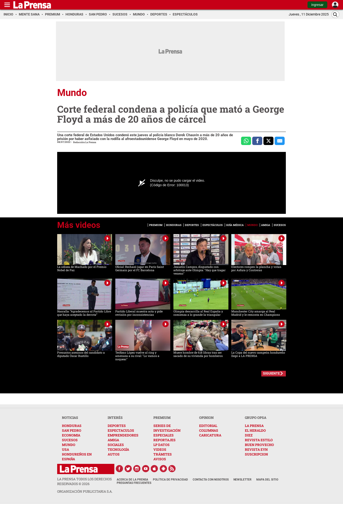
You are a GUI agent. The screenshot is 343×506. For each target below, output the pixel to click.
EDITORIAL (208, 425)
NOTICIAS (70, 417)
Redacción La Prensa (84, 142)
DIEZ (248, 435)
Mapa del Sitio (267, 479)
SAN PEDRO (71, 430)
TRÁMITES (162, 454)
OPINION (206, 417)
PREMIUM (162, 417)
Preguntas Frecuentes (134, 483)
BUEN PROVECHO (259, 444)
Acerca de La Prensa (132, 479)
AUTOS (114, 454)
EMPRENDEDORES (123, 435)
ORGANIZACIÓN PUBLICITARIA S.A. (84, 491)
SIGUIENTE (271, 373)
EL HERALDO (255, 430)
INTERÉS (115, 417)
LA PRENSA (254, 425)
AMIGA (113, 440)
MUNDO (68, 444)
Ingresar (317, 5)
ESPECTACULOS (121, 430)
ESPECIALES (163, 435)
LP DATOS (161, 444)
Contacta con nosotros (211, 479)
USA (65, 449)
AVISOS (159, 459)
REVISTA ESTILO (259, 440)
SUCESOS (70, 440)
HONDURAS (71, 425)
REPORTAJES (164, 440)
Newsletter (242, 479)
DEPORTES (117, 425)
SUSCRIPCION (256, 454)
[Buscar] (335, 14)
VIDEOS (159, 449)
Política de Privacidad (170, 479)
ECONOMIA (71, 435)
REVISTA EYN (256, 449)
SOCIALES (116, 444)
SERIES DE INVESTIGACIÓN (167, 428)
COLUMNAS (208, 430)
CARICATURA (210, 435)
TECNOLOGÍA (118, 449)
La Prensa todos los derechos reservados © (84, 481)
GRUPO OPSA (255, 417)
